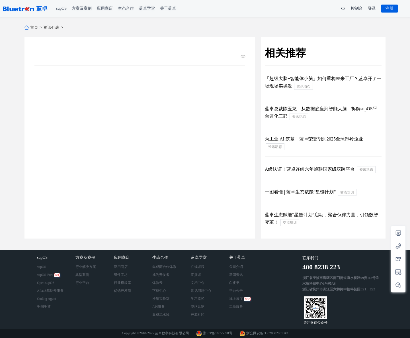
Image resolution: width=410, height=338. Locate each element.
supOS (43, 257)
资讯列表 (51, 27)
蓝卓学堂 (199, 257)
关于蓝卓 (237, 257)
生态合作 (160, 257)
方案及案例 (86, 257)
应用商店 (122, 257)
